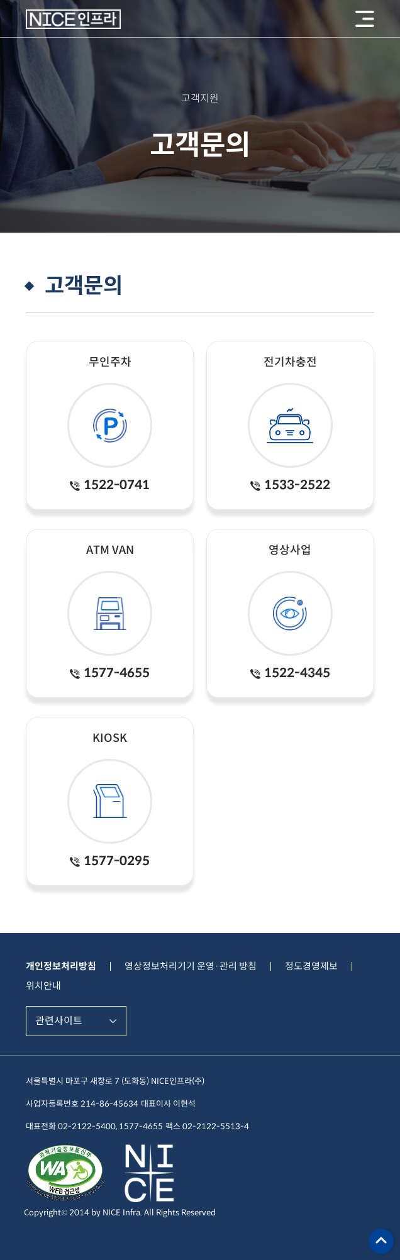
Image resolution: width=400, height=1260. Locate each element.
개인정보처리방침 (61, 966)
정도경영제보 (311, 966)
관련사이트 (58, 1020)
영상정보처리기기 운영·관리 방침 (191, 966)
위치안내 (43, 986)
